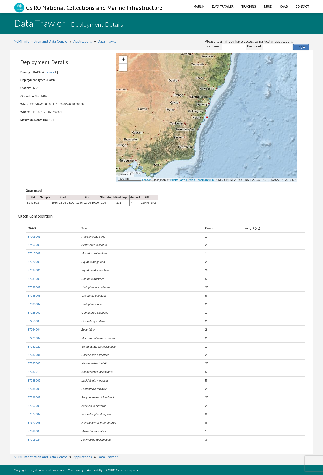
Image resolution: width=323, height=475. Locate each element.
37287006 (34, 363)
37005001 (34, 236)
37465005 (34, 431)
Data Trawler (223, 6)
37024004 (34, 270)
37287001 (34, 354)
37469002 (34, 244)
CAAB (284, 6)
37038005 (34, 295)
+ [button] (123, 60)
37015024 (34, 439)
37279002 (34, 338)
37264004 (34, 329)
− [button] (123, 67)
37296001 (34, 397)
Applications (82, 41)
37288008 (34, 388)
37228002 (34, 312)
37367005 (34, 405)
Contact (302, 6)
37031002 (34, 278)
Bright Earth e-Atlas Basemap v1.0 (192, 179)
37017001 (34, 253)
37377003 (34, 422)
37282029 (34, 346)
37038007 (34, 304)
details (50, 72)
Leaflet (146, 179)
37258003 (34, 321)
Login (301, 47)
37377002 (34, 414)
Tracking (248, 6)
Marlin (199, 6)
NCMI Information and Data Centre (40, 41)
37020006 (34, 262)
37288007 (34, 380)
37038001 (34, 287)
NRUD (268, 6)
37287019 (34, 372)
